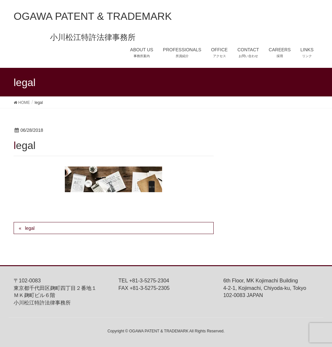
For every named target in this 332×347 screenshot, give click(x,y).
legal (30, 228)
